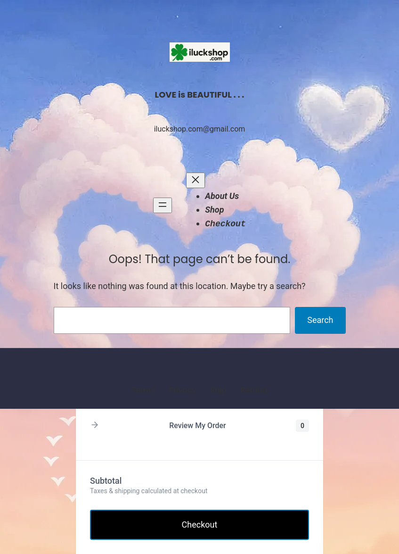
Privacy (182, 390)
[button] (94, 425)
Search (320, 320)
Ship (219, 390)
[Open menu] (162, 205)
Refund (254, 390)
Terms (143, 390)
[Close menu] (195, 180)
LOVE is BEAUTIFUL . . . (199, 94)
